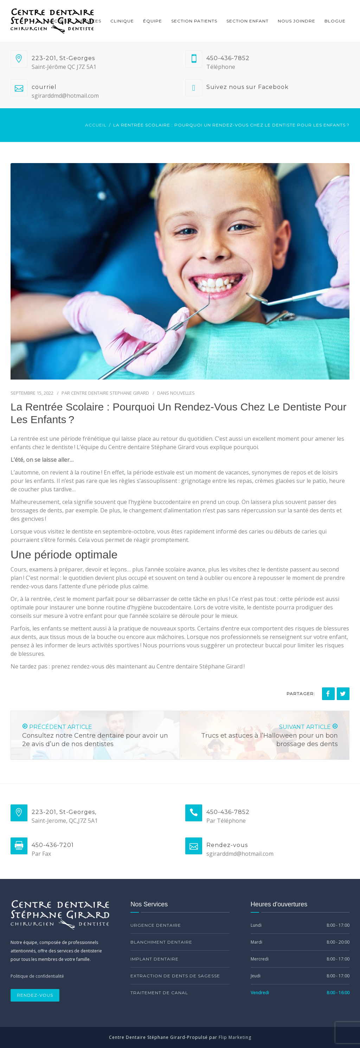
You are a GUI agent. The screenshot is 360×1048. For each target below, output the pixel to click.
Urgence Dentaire (155, 925)
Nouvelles (182, 393)
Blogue (335, 21)
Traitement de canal (159, 992)
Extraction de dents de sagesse (175, 975)
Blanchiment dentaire (161, 942)
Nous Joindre (296, 21)
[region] (91, 984)
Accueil (58, 21)
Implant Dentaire (154, 959)
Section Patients (194, 21)
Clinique (122, 21)
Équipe (152, 21)
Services (89, 21)
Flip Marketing (235, 1037)
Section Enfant (247, 21)
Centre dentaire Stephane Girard (110, 393)
